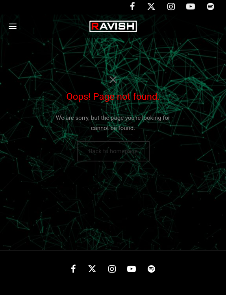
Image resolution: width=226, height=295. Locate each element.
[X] (92, 270)
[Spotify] (151, 270)
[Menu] (12, 26)
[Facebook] (73, 270)
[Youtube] (131, 270)
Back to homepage (113, 151)
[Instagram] (112, 270)
